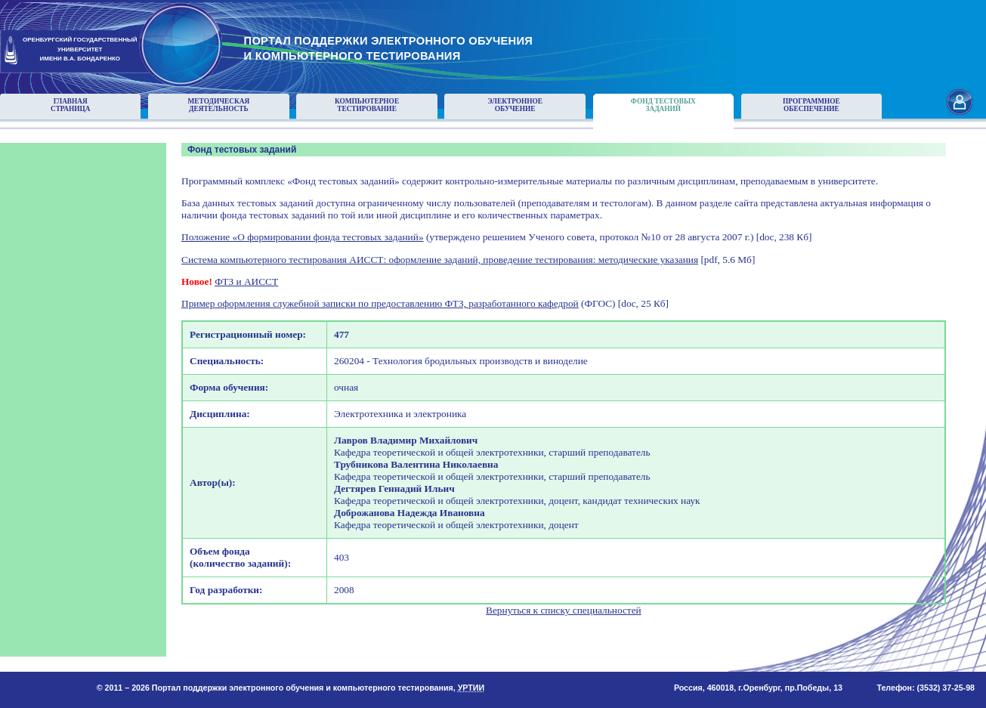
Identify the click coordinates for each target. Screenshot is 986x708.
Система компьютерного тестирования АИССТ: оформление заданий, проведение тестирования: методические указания (439, 259)
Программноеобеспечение (811, 105)
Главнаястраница (71, 105)
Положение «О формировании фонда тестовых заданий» (302, 237)
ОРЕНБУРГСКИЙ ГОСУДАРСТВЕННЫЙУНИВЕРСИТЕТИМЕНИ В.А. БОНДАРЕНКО (80, 49)
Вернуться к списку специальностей (563, 610)
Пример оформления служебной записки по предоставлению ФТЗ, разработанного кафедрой (380, 303)
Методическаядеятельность (219, 105)
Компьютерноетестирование (367, 105)
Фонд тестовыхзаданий (663, 105)
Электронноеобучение (514, 105)
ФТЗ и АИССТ (246, 281)
